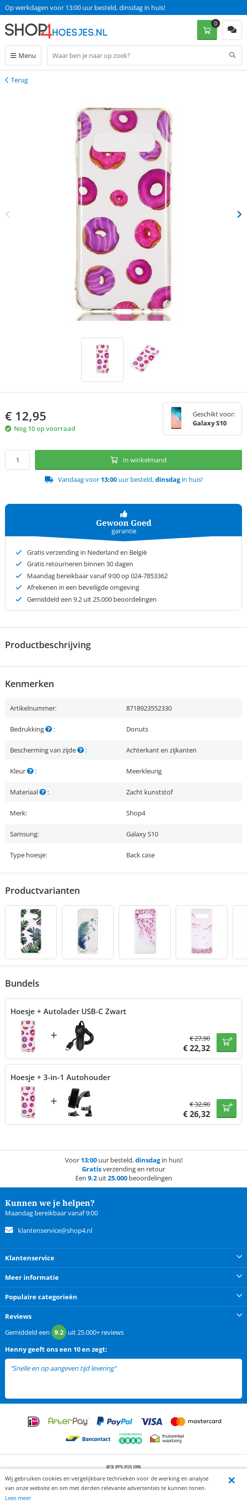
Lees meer (18, 1498)
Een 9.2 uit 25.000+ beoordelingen (54, 7)
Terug (19, 79)
